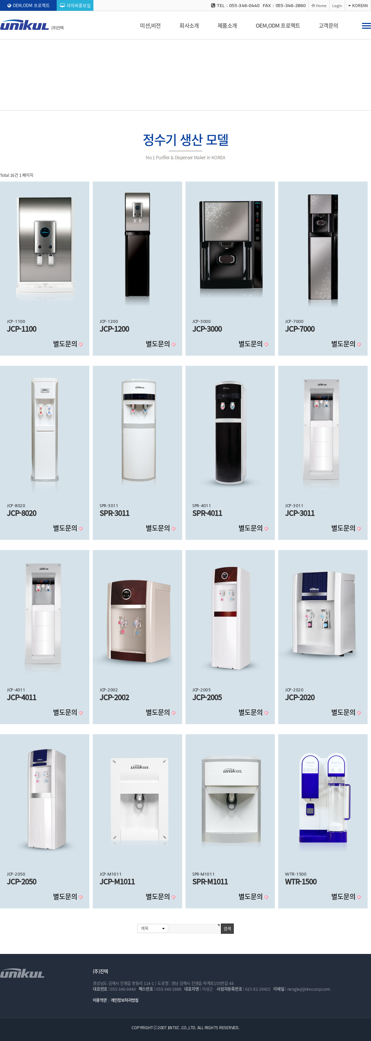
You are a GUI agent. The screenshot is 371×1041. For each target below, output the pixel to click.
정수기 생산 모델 (124, 104)
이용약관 (100, 1000)
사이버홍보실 (75, 5)
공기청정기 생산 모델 (166, 103)
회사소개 (189, 25)
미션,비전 (150, 25)
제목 (144, 928)
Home (321, 5)
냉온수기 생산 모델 (212, 103)
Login (337, 5)
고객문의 (328, 25)
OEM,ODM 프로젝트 (28, 5)
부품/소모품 (250, 103)
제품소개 (227, 25)
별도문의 (66, 344)
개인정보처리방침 (125, 1000)
